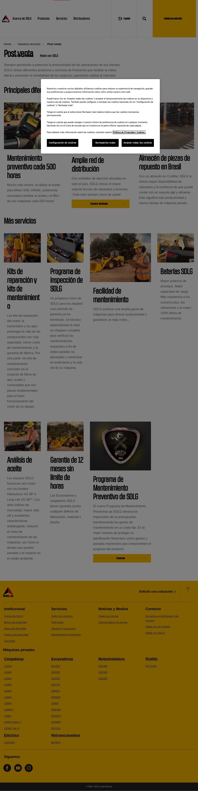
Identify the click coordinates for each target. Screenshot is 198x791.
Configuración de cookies (62, 142)
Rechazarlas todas (105, 142)
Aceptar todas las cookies (138, 142)
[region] (100, 116)
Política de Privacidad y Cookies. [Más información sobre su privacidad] (129, 132)
